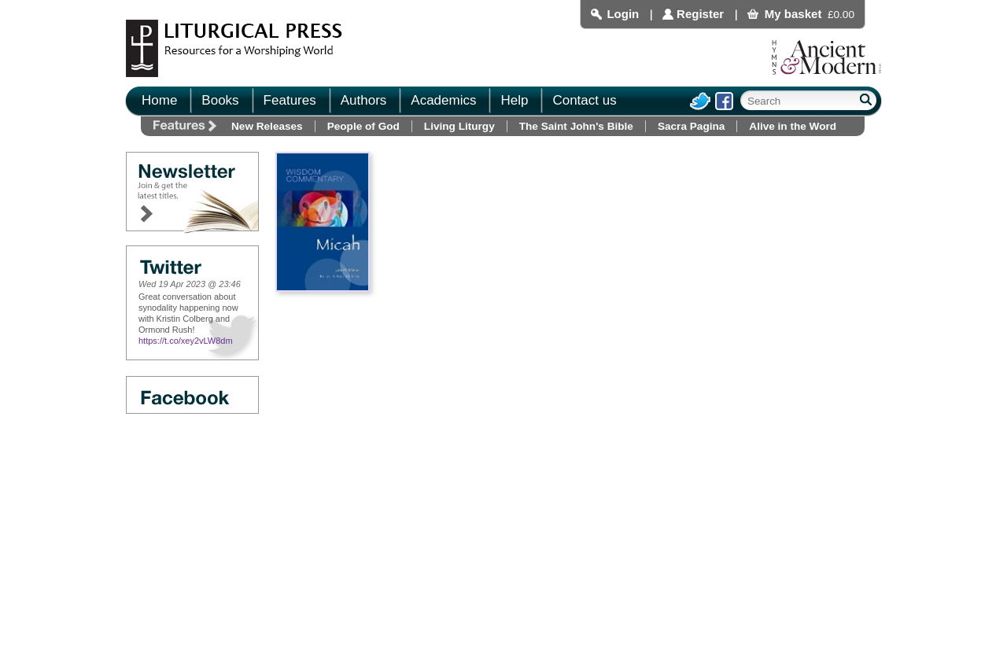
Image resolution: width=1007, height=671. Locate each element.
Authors (364, 100)
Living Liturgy (459, 126)
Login (623, 13)
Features (290, 100)
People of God (363, 126)
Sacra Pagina (691, 126)
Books (219, 100)
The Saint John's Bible (576, 126)
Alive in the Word (792, 126)
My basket (793, 13)
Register (700, 13)
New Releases (267, 126)
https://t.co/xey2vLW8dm (185, 340)
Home (159, 100)
